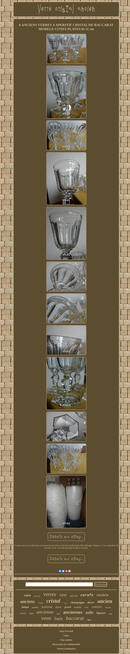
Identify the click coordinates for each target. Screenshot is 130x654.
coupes (40, 603)
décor (90, 602)
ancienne (45, 612)
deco (58, 614)
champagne (77, 602)
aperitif (73, 595)
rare (87, 607)
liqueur (101, 613)
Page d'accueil (66, 631)
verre (46, 618)
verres (49, 594)
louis (58, 618)
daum (58, 607)
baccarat (75, 618)
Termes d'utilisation (66, 649)
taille (89, 612)
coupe (65, 603)
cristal (53, 601)
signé (31, 613)
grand (67, 607)
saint (27, 595)
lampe (25, 607)
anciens (27, 601)
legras (108, 607)
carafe (87, 595)
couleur (97, 607)
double (23, 613)
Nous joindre (66, 640)
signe (89, 620)
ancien (104, 601)
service (35, 607)
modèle (77, 607)
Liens (66, 635)
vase (63, 594)
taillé (110, 614)
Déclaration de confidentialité (66, 644)
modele (103, 595)
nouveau (46, 607)
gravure (37, 596)
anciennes (72, 612)
